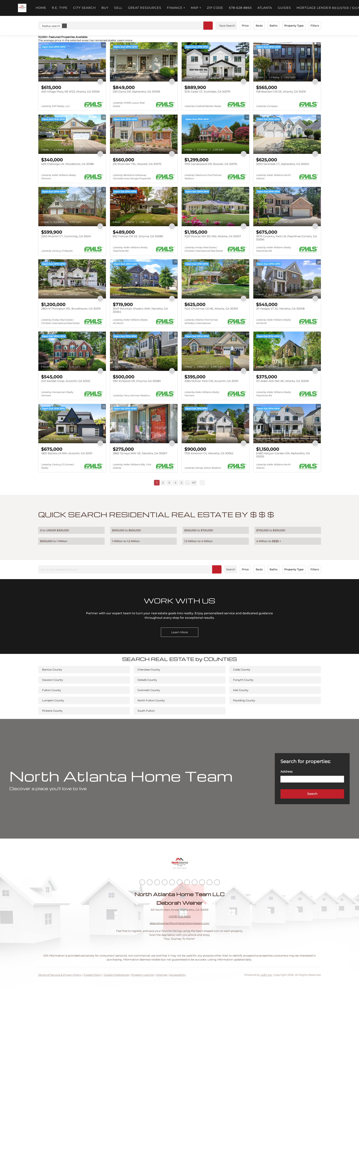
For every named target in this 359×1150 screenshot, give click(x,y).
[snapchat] (202, 882)
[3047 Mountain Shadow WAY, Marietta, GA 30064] (144, 279)
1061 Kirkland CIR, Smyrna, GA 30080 (137, 381)
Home (41, 8)
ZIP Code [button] (215, 8)
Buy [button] (105, 8)
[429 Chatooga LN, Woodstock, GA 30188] (72, 134)
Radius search (54, 26)
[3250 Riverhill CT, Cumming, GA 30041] (72, 206)
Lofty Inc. (267, 975)
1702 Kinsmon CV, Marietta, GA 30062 (208, 453)
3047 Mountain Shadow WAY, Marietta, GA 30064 (140, 310)
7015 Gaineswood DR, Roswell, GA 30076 (210, 164)
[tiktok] (194, 882)
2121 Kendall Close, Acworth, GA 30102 (65, 381)
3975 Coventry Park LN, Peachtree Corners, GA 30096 (286, 238)
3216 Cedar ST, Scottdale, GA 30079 (207, 91)
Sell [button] (118, 8)
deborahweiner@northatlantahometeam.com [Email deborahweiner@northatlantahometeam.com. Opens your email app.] (179, 923)
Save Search (227, 25)
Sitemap (161, 975)
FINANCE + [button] (176, 8)
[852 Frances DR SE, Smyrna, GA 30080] (144, 206)
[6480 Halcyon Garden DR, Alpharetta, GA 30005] (287, 423)
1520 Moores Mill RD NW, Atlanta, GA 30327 (212, 236)
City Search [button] (84, 8)
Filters (315, 25)
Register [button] (340, 8)
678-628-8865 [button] (240, 8)
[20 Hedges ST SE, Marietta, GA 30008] (287, 279)
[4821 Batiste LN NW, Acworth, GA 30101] (72, 423)
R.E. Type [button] (60, 8)
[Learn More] (179, 632)
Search (230, 569)
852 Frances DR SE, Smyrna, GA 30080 (138, 236)
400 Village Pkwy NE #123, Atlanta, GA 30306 (70, 91)
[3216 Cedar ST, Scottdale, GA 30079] (215, 62)
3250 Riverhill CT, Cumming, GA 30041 (66, 236)
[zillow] (164, 882)
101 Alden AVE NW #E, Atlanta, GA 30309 (282, 381)
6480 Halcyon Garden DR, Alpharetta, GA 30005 (283, 455)
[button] (22, 8)
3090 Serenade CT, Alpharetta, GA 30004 (282, 164)
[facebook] (142, 882)
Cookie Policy (93, 975)
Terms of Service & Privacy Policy (60, 975)
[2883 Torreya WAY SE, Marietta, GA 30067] (144, 423)
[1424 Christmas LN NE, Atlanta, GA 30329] (215, 279)
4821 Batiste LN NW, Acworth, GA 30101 (66, 453)
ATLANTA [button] (264, 8)
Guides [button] (284, 8)
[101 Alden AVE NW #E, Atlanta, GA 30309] (287, 351)
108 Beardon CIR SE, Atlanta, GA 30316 (281, 91)
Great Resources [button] (144, 8)
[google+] (217, 882)
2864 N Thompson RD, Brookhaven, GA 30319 (71, 308)
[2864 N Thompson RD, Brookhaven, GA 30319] (72, 279)
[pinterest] (209, 882)
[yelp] (172, 882)
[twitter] (157, 882)
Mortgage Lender (314, 8)
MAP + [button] (196, 8)
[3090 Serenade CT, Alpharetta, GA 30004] (287, 134)
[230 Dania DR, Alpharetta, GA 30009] (144, 62)
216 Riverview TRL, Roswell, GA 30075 (137, 164)
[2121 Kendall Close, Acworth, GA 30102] (72, 351)
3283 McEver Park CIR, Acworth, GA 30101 (211, 381)
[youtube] (187, 882)
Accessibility (177, 975)
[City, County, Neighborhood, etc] (129, 569)
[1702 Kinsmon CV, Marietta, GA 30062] (215, 423)
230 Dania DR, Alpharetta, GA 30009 (136, 91)
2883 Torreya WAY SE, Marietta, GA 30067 (140, 453)
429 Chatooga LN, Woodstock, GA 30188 (67, 164)
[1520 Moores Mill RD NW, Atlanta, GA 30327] (215, 206)
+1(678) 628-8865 (179, 916)
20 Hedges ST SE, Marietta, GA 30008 (280, 308)
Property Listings (142, 975)
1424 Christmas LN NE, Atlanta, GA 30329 (211, 308)
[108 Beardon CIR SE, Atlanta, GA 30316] (287, 62)
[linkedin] (149, 882)
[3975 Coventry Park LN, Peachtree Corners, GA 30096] (287, 206)
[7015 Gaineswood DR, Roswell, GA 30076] (215, 134)
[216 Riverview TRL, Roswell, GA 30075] (144, 134)
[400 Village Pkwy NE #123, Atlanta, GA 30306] (72, 62)
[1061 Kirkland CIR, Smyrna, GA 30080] (144, 351)
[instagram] (179, 882)
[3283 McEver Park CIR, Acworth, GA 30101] (215, 351)
